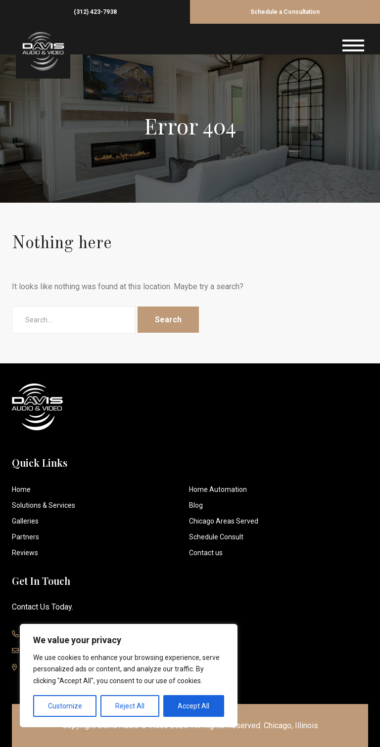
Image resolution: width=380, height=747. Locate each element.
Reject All (129, 706)
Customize (65, 706)
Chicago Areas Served (223, 521)
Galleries (25, 521)
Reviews (25, 553)
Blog (196, 505)
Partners (25, 537)
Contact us (206, 553)
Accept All (193, 706)
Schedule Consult (216, 537)
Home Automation (218, 489)
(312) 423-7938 (95, 11)
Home (21, 489)
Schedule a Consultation (285, 11)
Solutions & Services (43, 505)
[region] (129, 675)
